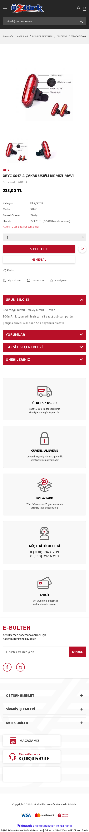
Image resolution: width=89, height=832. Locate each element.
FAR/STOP (36, 203)
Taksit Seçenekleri (24, 347)
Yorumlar (15, 335)
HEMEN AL (39, 259)
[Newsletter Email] (44, 652)
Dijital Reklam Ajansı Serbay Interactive (22, 830)
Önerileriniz (18, 360)
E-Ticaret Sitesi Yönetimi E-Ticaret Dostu (66, 830)
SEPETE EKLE (39, 249)
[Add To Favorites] (82, 249)
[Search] (44, 21)
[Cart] (84, 8)
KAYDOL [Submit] (77, 651)
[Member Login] (78, 8)
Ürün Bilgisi (17, 300)
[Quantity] (44, 237)
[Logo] (30, 8)
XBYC (7, 170)
